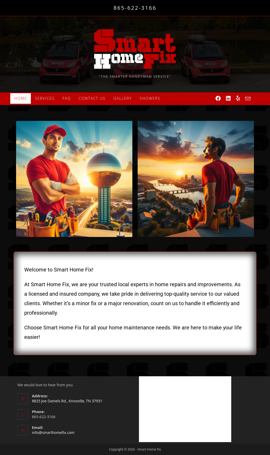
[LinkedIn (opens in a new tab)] (228, 98)
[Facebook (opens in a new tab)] (218, 98)
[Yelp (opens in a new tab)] (238, 98)
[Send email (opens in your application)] (248, 98)
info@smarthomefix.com (53, 432)
